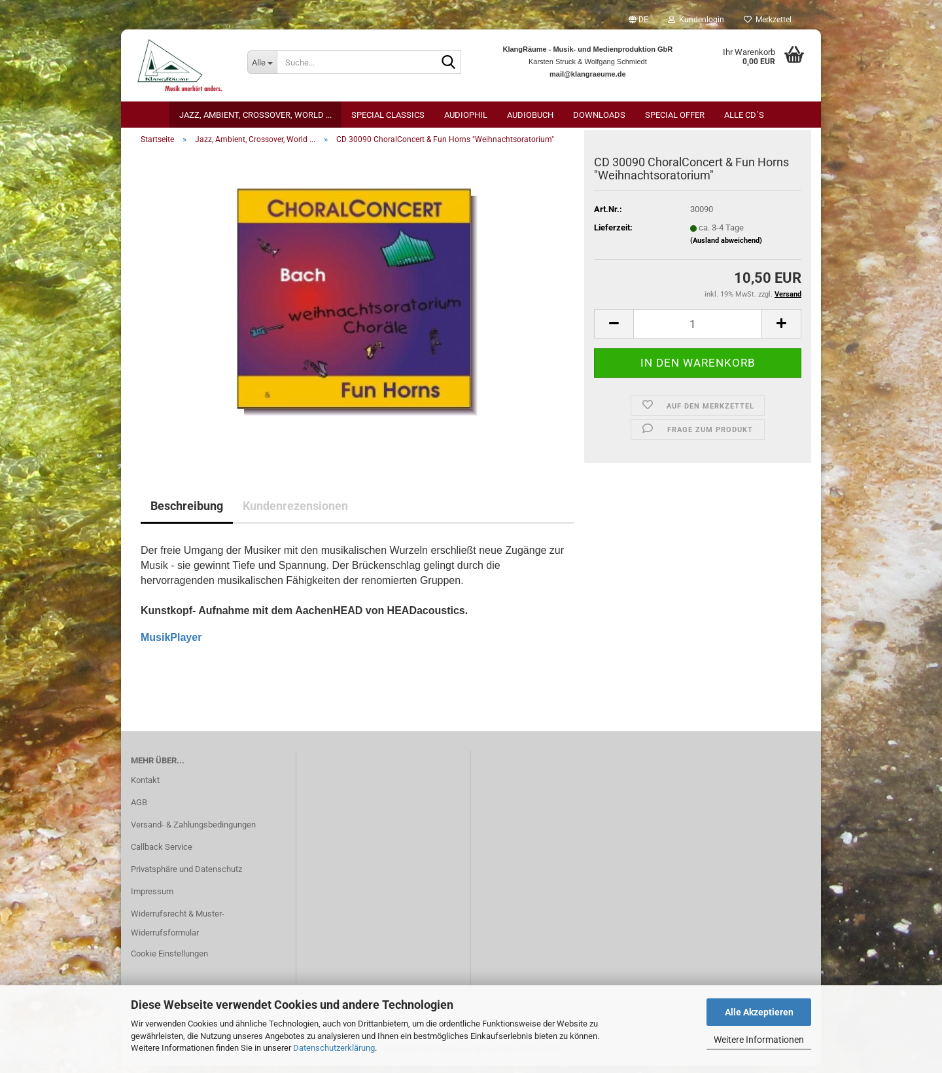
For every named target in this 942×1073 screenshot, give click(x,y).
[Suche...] (261, 62)
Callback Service (161, 854)
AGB (139, 809)
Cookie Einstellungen (169, 961)
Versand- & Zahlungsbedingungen (193, 832)
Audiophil (465, 115)
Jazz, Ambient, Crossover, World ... (255, 115)
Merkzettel (768, 19)
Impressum (152, 898)
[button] (638, 19)
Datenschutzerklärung (334, 1048)
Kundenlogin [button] (696, 19)
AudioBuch (530, 115)
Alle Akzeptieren (759, 1012)
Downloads (599, 115)
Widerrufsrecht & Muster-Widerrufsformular (177, 930)
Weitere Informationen (759, 1039)
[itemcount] (697, 331)
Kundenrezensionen (295, 513)
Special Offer (675, 115)
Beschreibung (186, 513)
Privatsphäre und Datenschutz (186, 876)
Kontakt (145, 787)
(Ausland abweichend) (726, 248)
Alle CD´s (744, 115)
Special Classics (388, 115)
